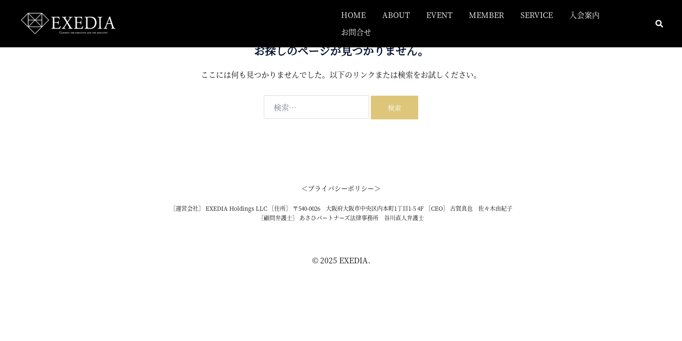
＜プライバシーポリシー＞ (341, 188)
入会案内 (584, 14)
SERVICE (536, 14)
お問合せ (356, 32)
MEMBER (486, 14)
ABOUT (396, 14)
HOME (353, 14)
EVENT (439, 14)
